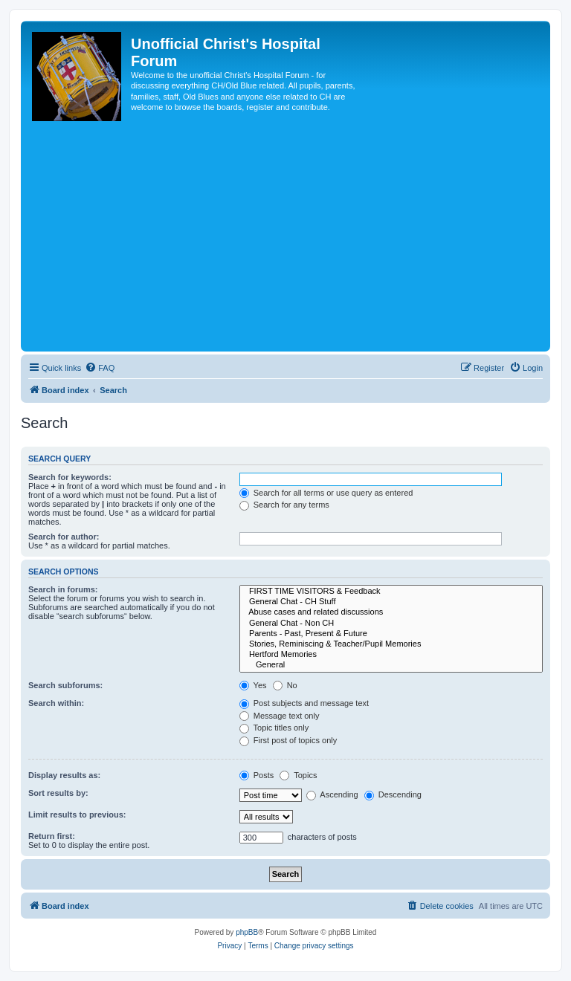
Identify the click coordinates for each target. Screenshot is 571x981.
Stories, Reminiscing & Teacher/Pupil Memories (391, 644)
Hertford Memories (391, 655)
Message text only (279, 715)
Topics (298, 775)
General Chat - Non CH (391, 623)
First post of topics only (288, 740)
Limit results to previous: (77, 814)
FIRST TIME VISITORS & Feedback (391, 591)
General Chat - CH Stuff (391, 602)
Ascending (332, 794)
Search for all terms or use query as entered (326, 492)
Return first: (51, 836)
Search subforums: (65, 685)
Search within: (56, 703)
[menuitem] (99, 368)
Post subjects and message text (304, 703)
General (391, 665)
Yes (253, 685)
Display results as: (64, 775)
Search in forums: (63, 589)
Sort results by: (58, 793)
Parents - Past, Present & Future (391, 634)
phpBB (247, 932)
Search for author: (63, 536)
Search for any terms (284, 504)
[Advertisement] (285, 236)
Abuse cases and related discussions (391, 612)
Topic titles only (274, 727)
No (285, 685)
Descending (393, 794)
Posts (256, 775)
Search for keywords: (70, 477)
